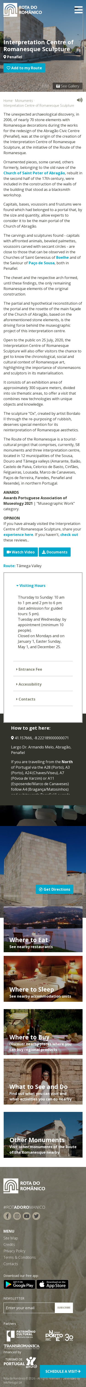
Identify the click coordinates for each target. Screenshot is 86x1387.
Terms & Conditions (19, 1257)
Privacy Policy (14, 1250)
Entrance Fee (30, 669)
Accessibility (30, 684)
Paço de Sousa (42, 262)
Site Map (10, 1238)
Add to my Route (24, 67)
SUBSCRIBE (63, 1307)
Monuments (24, 100)
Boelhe (62, 257)
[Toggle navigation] (79, 10)
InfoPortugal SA (12, 1382)
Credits (9, 1244)
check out (69, 534)
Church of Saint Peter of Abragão (34, 173)
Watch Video (21, 552)
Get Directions (54, 889)
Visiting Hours (32, 585)
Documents (54, 552)
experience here (18, 534)
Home (8, 100)
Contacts (26, 699)
